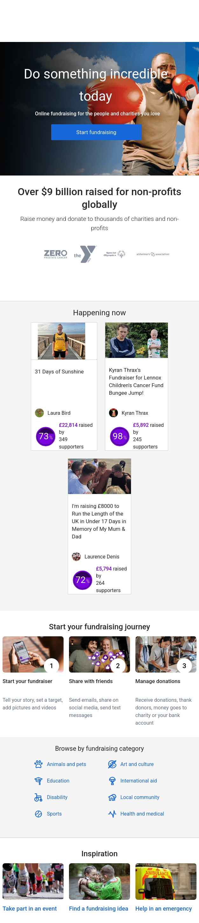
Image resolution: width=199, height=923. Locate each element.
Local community (140, 797)
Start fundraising (96, 132)
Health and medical (142, 814)
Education (58, 781)
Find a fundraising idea (98, 908)
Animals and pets (66, 764)
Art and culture (137, 764)
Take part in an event (30, 908)
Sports (54, 814)
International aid (138, 781)
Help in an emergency (163, 908)
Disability (57, 797)
